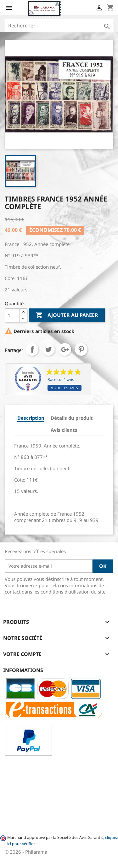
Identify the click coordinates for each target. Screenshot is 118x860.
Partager (32, 349)
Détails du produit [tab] (72, 418)
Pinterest (81, 349)
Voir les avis (64, 387)
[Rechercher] (59, 25)
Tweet (48, 349)
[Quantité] (12, 315)
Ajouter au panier (67, 315)
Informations (23, 670)
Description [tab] (30, 418)
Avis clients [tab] (64, 430)
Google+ (65, 349)
